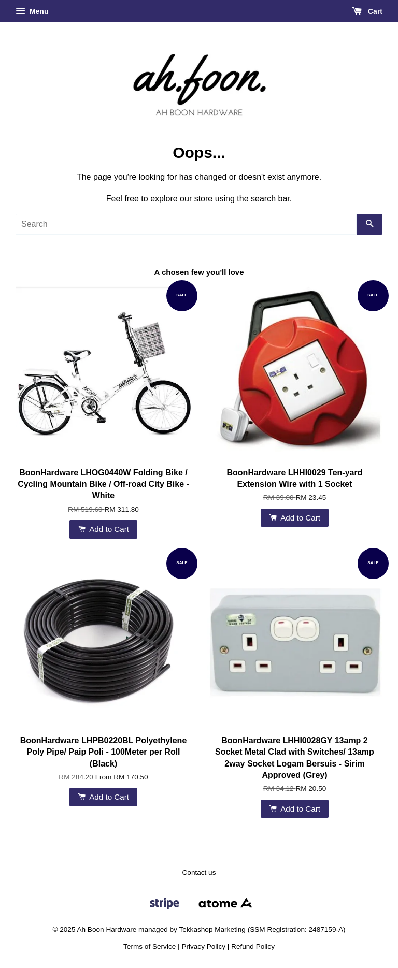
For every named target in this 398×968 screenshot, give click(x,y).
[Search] (186, 224)
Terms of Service (149, 946)
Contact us (199, 872)
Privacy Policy (203, 946)
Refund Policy (253, 946)
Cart (367, 11)
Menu (32, 11)
